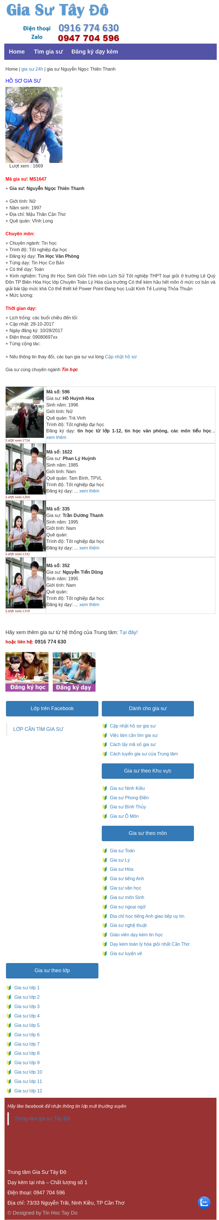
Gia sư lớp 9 (25, 1062)
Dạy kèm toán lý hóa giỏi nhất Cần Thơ (149, 944)
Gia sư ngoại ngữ (127, 906)
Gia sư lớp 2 (25, 997)
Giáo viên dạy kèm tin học (136, 934)
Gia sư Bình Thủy (127, 806)
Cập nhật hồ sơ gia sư (132, 726)
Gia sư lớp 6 (25, 1034)
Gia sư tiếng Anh (126, 878)
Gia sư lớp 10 (27, 1072)
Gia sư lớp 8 (25, 1053)
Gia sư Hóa (120, 869)
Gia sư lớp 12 (27, 1090)
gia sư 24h (32, 69)
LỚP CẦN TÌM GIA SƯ (38, 729)
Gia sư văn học (124, 888)
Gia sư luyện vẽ (125, 953)
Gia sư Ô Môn (123, 816)
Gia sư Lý (119, 860)
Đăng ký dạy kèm (95, 51)
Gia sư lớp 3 (25, 1006)
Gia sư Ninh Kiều (126, 788)
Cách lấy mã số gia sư (132, 744)
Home (17, 51)
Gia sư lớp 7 (25, 1044)
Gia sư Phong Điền (128, 797)
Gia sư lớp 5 (25, 1025)
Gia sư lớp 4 (25, 1015)
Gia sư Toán (121, 850)
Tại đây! (128, 632)
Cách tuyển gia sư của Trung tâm (143, 753)
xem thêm (56, 437)
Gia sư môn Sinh (126, 897)
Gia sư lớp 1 (25, 987)
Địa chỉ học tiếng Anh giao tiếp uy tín (146, 916)
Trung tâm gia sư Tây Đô (42, 1118)
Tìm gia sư (48, 51)
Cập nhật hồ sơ (121, 356)
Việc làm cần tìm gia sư (133, 735)
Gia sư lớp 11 (27, 1081)
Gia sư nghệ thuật (128, 925)
